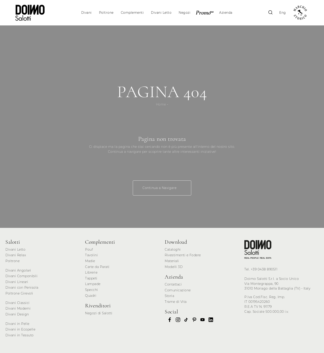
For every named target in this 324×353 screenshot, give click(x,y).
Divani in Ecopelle (20, 329)
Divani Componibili (21, 276)
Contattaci (173, 284)
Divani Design (17, 314)
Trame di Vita (176, 302)
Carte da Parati (97, 267)
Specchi (91, 290)
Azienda (225, 13)
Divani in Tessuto (19, 335)
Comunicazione (178, 290)
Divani (86, 13)
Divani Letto (161, 13)
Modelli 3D (174, 267)
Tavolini (91, 255)
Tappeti (91, 278)
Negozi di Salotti (98, 313)
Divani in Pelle (17, 324)
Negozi (184, 13)
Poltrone (106, 13)
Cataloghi (173, 249)
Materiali (172, 261)
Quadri (90, 296)
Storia (169, 296)
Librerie (91, 272)
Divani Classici (17, 303)
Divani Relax (15, 255)
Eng (282, 13)
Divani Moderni (18, 308)
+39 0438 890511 (264, 269)
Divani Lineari (16, 282)
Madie (90, 261)
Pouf (89, 249)
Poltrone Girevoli (19, 293)
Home (161, 104)
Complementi (132, 13)
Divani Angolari (18, 270)
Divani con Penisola (21, 288)
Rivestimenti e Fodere (183, 255)
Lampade (93, 284)
